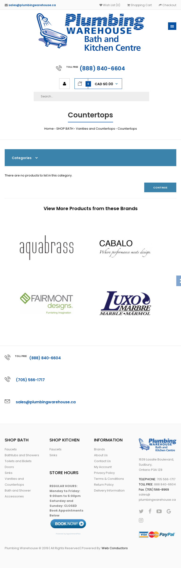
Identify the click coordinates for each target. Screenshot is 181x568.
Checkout (167, 5)
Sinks (8, 473)
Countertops (127, 128)
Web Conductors (115, 548)
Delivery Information (109, 490)
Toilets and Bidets (18, 461)
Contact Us (102, 461)
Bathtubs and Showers (22, 455)
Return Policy (104, 484)
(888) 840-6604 (102, 68)
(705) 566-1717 (30, 380)
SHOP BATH (64, 128)
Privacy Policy (104, 473)
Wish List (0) (109, 5)
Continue (160, 187)
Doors (9, 467)
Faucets (11, 449)
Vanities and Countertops (95, 128)
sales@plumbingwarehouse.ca (32, 5)
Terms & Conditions (109, 478)
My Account (103, 467)
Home (49, 128)
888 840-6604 (165, 484)
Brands (99, 449)
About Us (101, 455)
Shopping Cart (139, 5)
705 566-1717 (166, 479)
